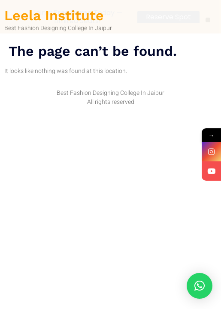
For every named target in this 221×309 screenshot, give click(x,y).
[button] (199, 286)
